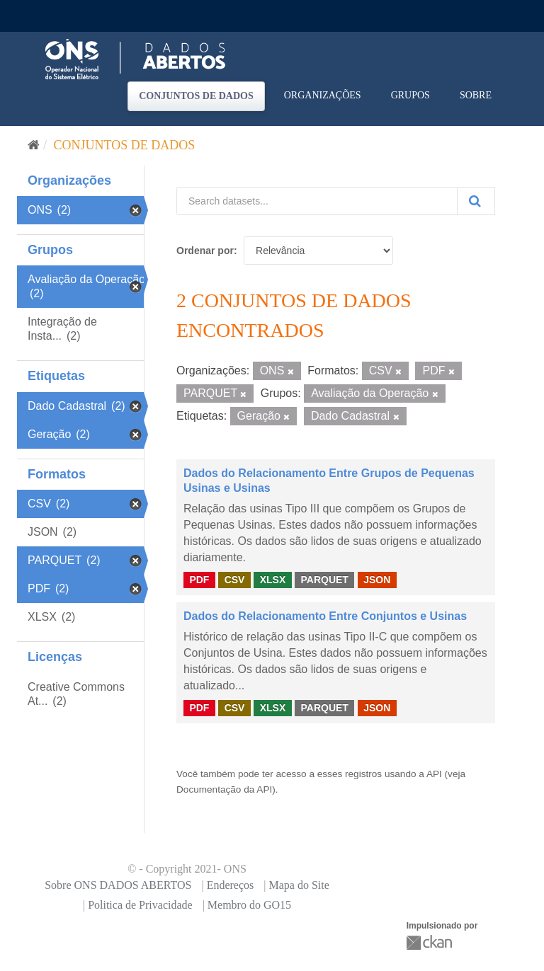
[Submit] (476, 201)
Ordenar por (205, 250)
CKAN (431, 942)
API (434, 774)
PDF (199, 579)
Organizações (322, 95)
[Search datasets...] (317, 201)
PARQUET (324, 579)
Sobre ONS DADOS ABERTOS (118, 885)
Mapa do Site (298, 885)
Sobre (476, 95)
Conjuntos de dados (196, 96)
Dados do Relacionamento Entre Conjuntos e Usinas (325, 616)
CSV (235, 579)
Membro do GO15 (249, 905)
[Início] (34, 145)
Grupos (410, 95)
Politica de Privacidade (140, 905)
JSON (376, 579)
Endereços (230, 885)
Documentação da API (224, 789)
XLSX (273, 579)
